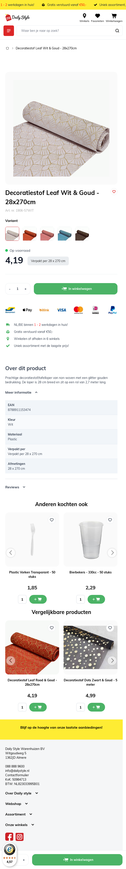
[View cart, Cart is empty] (114, 17)
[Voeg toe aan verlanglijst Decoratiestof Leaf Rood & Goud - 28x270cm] (52, 628)
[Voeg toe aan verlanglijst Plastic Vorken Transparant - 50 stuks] (52, 520)
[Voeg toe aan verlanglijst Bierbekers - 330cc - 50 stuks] (110, 520)
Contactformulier (17, 775)
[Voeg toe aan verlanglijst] (113, 191)
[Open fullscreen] (61, 128)
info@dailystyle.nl (17, 771)
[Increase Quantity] (25, 288)
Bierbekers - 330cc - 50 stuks (90, 572)
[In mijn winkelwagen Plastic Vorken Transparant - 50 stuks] (38, 599)
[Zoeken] (117, 30)
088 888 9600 (14, 766)
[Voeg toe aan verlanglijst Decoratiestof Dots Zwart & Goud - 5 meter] (110, 628)
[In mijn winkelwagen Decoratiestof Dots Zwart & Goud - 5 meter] (96, 707)
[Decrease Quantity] (9, 288)
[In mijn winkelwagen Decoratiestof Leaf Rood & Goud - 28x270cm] (38, 707)
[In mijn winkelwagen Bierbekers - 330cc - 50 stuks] (96, 599)
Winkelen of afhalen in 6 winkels (37, 339)
